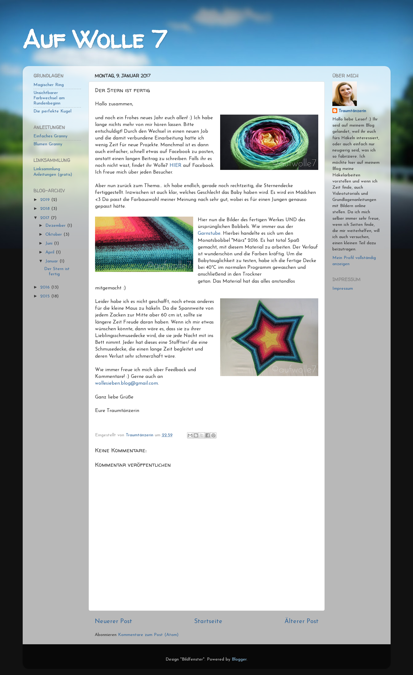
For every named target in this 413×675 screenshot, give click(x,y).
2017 (45, 218)
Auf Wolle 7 (94, 39)
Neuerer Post (113, 621)
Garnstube (209, 233)
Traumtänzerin (352, 111)
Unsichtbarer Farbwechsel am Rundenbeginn (49, 98)
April (50, 252)
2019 (45, 200)
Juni (49, 243)
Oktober (54, 234)
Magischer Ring (48, 85)
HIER (176, 165)
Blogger (239, 659)
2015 (45, 296)
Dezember (56, 225)
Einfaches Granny (50, 136)
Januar (52, 261)
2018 (45, 208)
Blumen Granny (47, 144)
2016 (45, 287)
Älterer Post (302, 621)
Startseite (208, 621)
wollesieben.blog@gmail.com (126, 383)
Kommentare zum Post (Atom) (148, 635)
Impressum (342, 288)
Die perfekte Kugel (52, 111)
